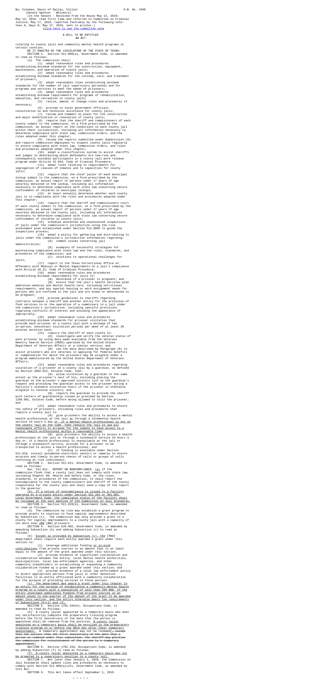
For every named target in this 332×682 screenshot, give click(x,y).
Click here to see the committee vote (73, 28)
